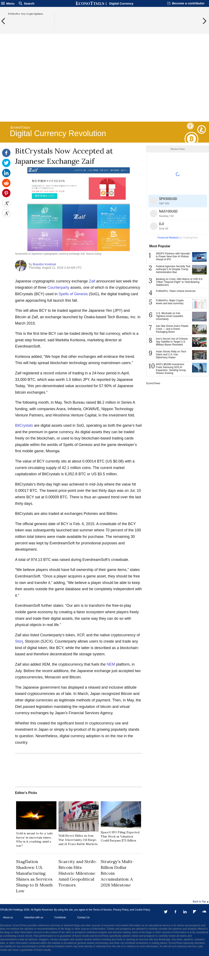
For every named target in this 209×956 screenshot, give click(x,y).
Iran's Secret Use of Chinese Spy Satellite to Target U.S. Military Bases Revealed (172, 341)
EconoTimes (153, 383)
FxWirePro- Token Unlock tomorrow (175, 291)
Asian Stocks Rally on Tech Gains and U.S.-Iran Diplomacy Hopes (171, 354)
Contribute (60, 917)
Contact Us (83, 917)
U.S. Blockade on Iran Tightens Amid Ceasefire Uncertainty (169, 316)
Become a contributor (188, 3)
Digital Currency (121, 3)
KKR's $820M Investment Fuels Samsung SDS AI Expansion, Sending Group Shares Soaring (171, 369)
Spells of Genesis (73, 294)
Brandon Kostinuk (44, 264)
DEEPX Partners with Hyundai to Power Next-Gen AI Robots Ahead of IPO (173, 256)
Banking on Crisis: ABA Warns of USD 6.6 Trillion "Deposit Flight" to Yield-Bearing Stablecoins (179, 282)
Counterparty (58, 287)
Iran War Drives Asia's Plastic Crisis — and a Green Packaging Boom (172, 329)
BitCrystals (24, 425)
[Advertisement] (104, 88)
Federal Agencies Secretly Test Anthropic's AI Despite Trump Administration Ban (173, 269)
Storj (19, 641)
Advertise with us (33, 917)
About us (8, 917)
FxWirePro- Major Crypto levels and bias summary (170, 302)
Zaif (92, 281)
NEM (111, 664)
